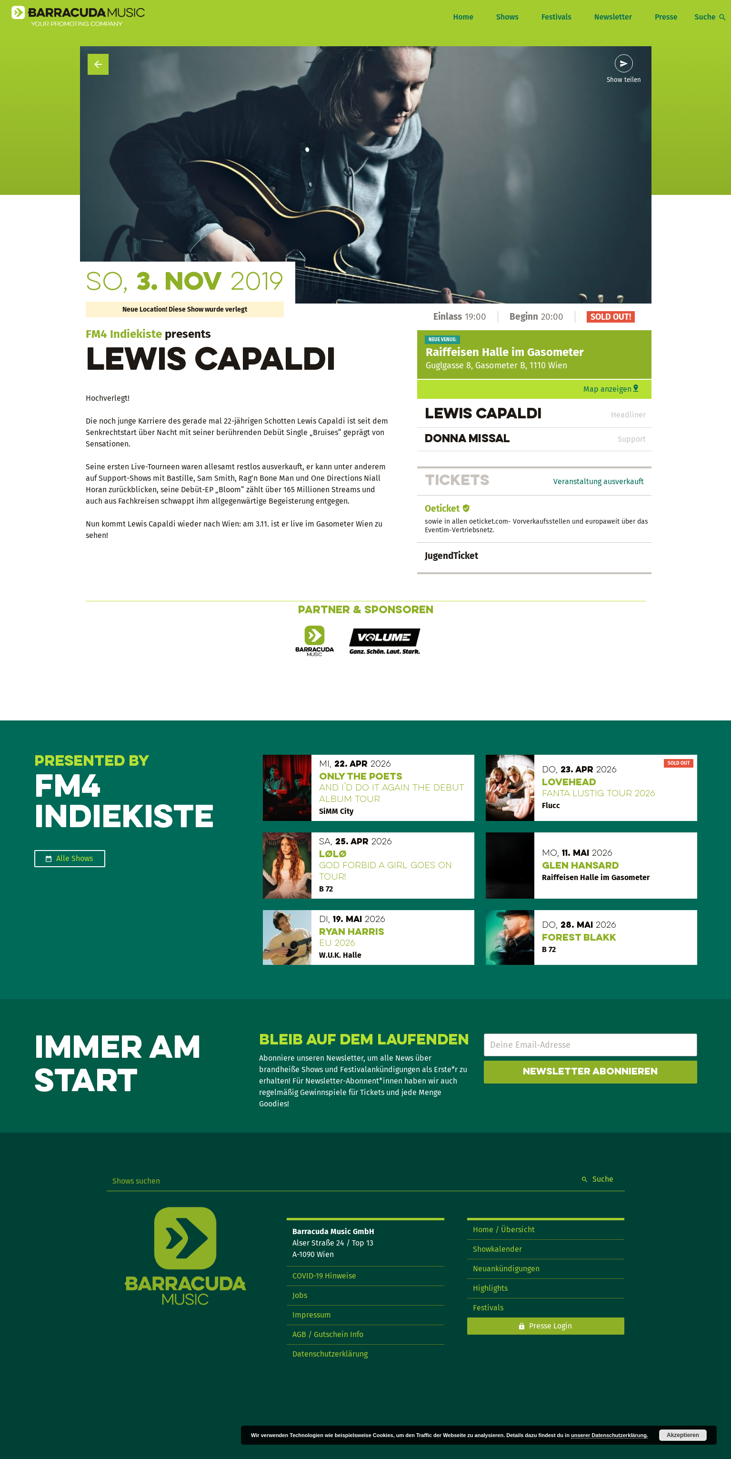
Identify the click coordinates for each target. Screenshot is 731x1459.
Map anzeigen (607, 389)
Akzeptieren (683, 1435)
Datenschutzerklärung (330, 1353)
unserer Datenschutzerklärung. (609, 1435)
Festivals (556, 16)
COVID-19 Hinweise (324, 1275)
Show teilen (624, 80)
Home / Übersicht (504, 1229)
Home (463, 16)
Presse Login (550, 1325)
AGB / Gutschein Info (327, 1334)
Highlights (490, 1288)
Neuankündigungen (506, 1268)
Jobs (299, 1295)
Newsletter (613, 16)
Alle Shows (74, 858)
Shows (507, 16)
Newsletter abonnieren (590, 1072)
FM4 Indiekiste (124, 334)
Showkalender (497, 1249)
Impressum (311, 1314)
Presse (666, 16)
